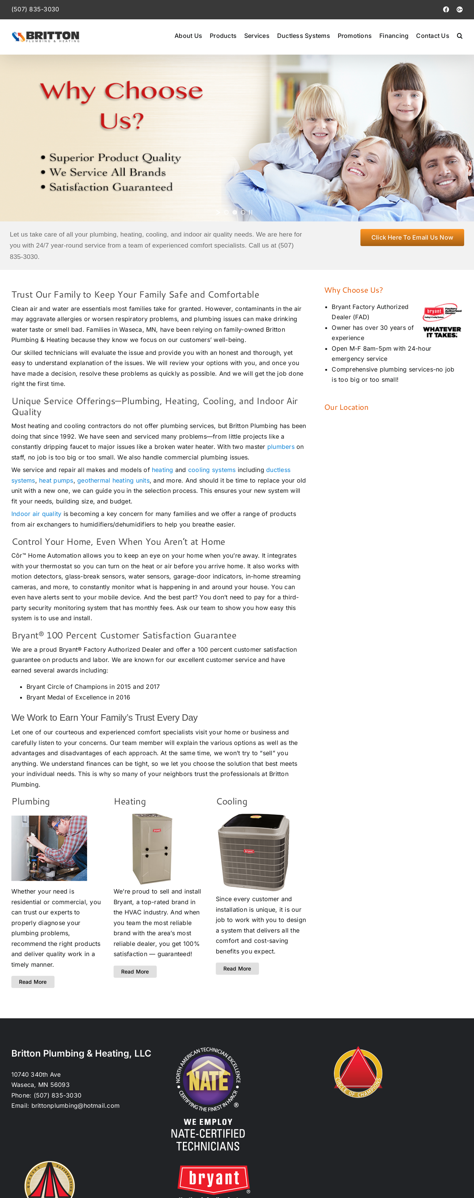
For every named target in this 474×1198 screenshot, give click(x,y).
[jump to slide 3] (243, 212)
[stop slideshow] (250, 212)
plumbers (281, 446)
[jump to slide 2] (234, 212)
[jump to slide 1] (226, 212)
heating (162, 470)
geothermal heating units (113, 480)
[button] (460, 35)
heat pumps (56, 480)
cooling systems (212, 470)
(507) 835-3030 (35, 9)
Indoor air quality (36, 513)
